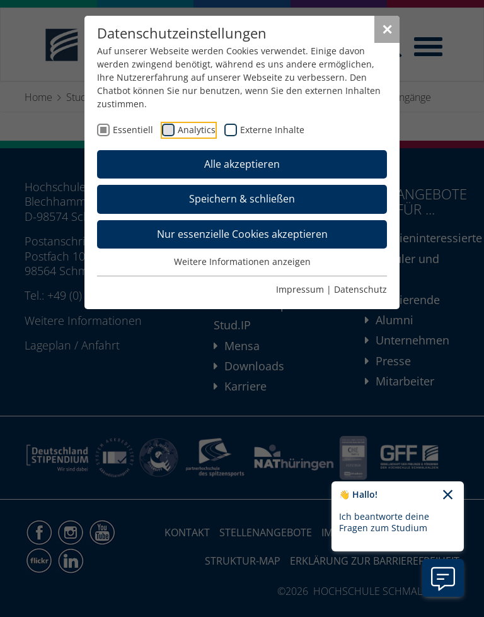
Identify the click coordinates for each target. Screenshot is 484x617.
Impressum (300, 289)
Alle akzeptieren (242, 164)
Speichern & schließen (242, 199)
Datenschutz (360, 289)
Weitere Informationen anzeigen (242, 261)
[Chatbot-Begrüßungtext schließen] (447, 495)
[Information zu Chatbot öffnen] (443, 578)
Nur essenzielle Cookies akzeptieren (242, 234)
